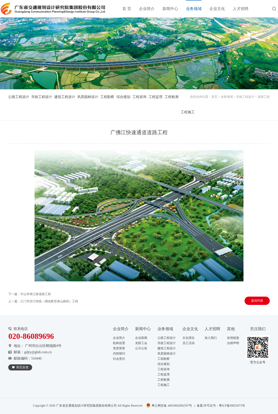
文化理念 (188, 338)
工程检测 (172, 97)
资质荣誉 (119, 348)
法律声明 (233, 343)
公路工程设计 (18, 97)
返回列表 (257, 300)
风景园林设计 (87, 97)
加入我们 (211, 338)
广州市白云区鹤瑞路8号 (43, 346)
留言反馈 (22, 367)
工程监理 (155, 97)
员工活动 (188, 343)
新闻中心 (170, 9)
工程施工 (188, 112)
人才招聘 (240, 9)
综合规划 (123, 97)
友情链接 (233, 338)
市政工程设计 (245, 96)
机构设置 (119, 343)
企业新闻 (141, 338)
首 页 (126, 9)
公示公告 (141, 348)
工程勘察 (107, 97)
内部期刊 (119, 353)
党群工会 (141, 343)
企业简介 (147, 9)
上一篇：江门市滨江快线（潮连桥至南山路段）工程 (43, 301)
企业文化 (217, 9)
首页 (214, 96)
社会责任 (119, 358)
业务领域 (194, 9)
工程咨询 (139, 97)
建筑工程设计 (64, 97)
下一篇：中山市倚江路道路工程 (29, 294)
